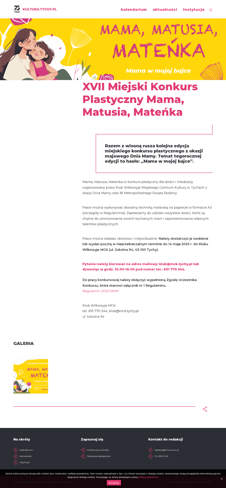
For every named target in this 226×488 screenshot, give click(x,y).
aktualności (165, 9)
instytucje (194, 9)
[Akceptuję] (221, 478)
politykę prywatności (148, 477)
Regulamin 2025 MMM (100, 291)
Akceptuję (114, 482)
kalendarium (134, 9)
